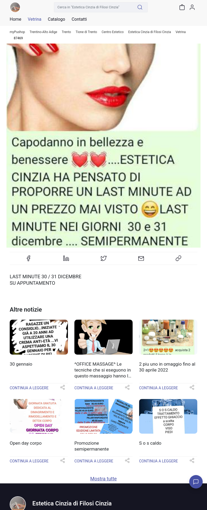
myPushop (17, 32)
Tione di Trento (86, 32)
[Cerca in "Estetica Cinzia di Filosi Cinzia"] (93, 7)
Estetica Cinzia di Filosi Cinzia (149, 32)
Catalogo (56, 19)
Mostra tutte (103, 479)
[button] (62, 389)
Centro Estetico (113, 32)
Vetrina (180, 32)
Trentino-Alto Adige (43, 32)
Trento (66, 32)
